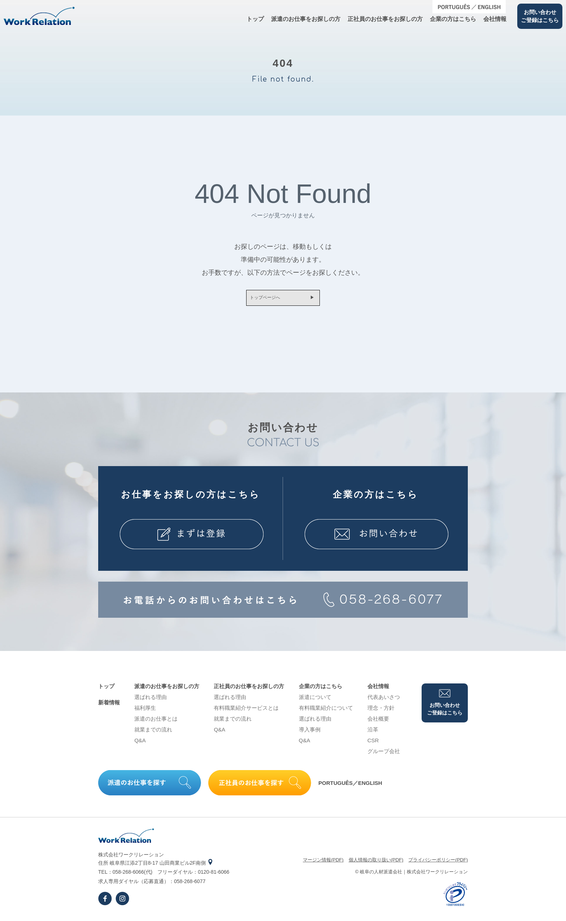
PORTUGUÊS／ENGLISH (350, 786)
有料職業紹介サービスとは (246, 710)
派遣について (315, 700)
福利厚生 (145, 710)
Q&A (140, 743)
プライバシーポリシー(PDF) (438, 862)
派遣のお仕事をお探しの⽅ (305, 19)
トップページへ (261, 299)
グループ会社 (383, 754)
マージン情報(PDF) (323, 862)
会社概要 (378, 721)
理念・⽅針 (381, 710)
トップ (255, 19)
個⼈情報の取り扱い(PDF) (376, 862)
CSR (373, 743)
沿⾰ (372, 732)
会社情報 (494, 19)
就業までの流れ (153, 732)
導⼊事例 (310, 732)
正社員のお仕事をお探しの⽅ (385, 19)
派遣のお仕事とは (156, 721)
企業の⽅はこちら (453, 19)
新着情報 (109, 705)
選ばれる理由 (150, 700)
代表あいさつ (383, 700)
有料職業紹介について (326, 710)
